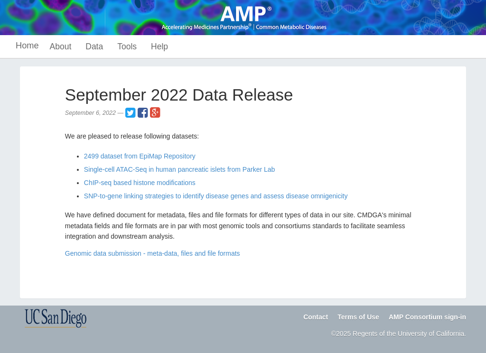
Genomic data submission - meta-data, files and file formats (152, 253)
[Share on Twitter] (130, 112)
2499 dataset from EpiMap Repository (140, 156)
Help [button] (159, 46)
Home (27, 45)
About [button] (61, 46)
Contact (315, 317)
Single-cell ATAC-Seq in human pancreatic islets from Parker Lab (179, 169)
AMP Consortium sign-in (427, 317)
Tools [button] (127, 46)
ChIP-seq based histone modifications (140, 182)
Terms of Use (358, 317)
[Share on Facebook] (143, 112)
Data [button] (94, 46)
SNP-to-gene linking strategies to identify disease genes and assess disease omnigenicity (216, 196)
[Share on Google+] (155, 112)
